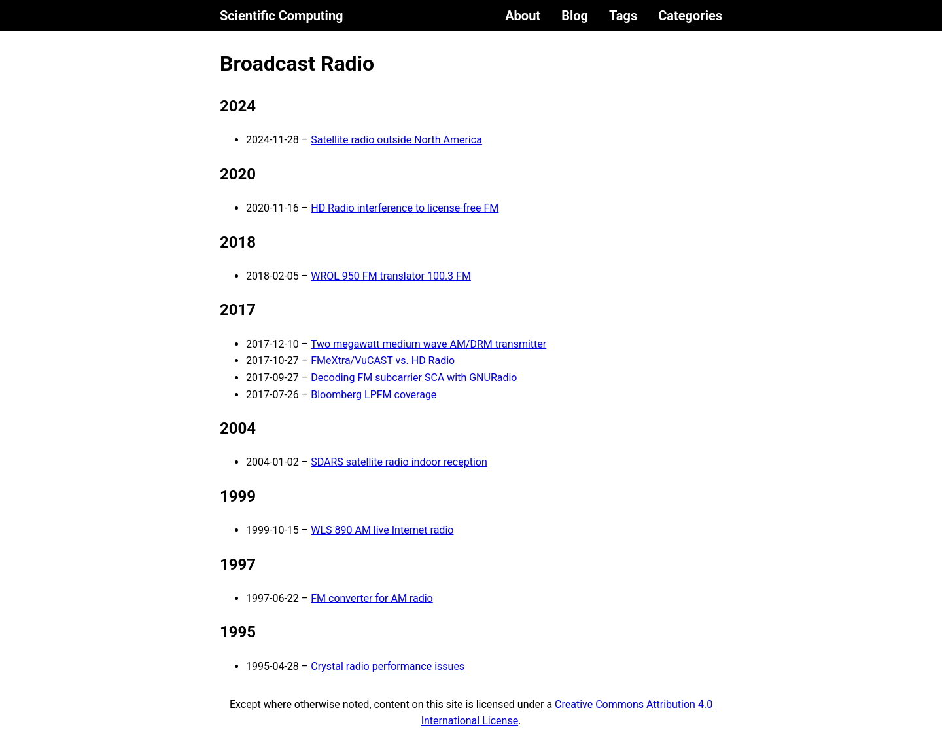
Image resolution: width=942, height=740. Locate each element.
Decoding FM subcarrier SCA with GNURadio (414, 377)
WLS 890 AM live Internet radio (382, 530)
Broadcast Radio (297, 63)
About (522, 16)
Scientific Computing (281, 16)
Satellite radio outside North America (396, 140)
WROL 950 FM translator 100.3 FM (391, 276)
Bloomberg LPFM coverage (373, 394)
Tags (623, 16)
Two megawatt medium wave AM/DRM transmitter (428, 344)
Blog (574, 16)
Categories (690, 16)
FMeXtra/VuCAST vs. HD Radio (383, 360)
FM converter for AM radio (371, 598)
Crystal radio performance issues (387, 666)
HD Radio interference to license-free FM (404, 208)
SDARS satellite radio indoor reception (399, 462)
